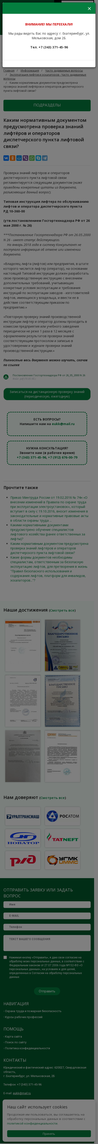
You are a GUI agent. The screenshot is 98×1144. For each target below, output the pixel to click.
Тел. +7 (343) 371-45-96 (49, 47)
